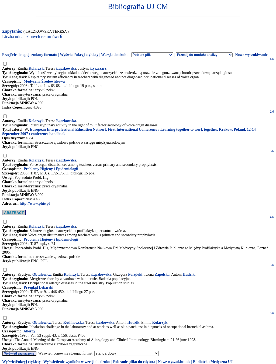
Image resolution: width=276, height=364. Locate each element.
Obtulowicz (41, 323)
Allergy (29, 331)
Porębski (135, 274)
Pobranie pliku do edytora (134, 362)
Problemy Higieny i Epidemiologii (51, 169)
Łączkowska (66, 68)
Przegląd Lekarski (38, 287)
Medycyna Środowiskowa (44, 81)
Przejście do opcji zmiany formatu (29, 55)
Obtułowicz (41, 274)
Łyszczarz (98, 68)
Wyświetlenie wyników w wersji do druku (77, 362)
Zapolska (162, 274)
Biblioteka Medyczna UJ (213, 362)
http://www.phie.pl (35, 203)
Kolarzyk (36, 68)
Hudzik (189, 274)
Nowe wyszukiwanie (251, 55)
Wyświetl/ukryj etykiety (79, 55)
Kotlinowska (73, 323)
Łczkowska (105, 323)
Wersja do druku (115, 55)
